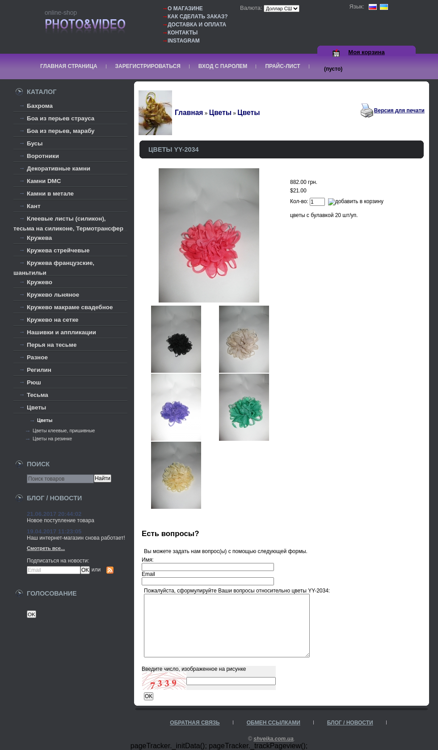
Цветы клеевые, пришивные (64, 430)
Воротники (43, 156)
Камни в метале (50, 193)
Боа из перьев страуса (60, 118)
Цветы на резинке (52, 438)
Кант (34, 206)
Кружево (39, 282)
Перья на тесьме (52, 344)
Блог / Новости (350, 723)
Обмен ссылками (273, 723)
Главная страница (68, 66)
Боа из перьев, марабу (61, 131)
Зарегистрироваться (148, 66)
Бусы (35, 143)
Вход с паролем (223, 66)
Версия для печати (399, 110)
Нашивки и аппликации (61, 332)
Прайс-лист (282, 66)
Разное (37, 357)
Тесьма (37, 395)
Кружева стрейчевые (58, 250)
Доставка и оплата (197, 24)
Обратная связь (194, 723)
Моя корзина (366, 52)
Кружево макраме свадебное (70, 307)
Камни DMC (44, 181)
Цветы (36, 407)
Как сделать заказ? (198, 16)
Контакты (183, 33)
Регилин (39, 369)
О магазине (185, 8)
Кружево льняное (53, 294)
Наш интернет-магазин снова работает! (76, 538)
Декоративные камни (58, 168)
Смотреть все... (46, 548)
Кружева (39, 237)
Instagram (184, 41)
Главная (189, 112)
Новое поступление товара (60, 520)
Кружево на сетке (53, 319)
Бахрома (40, 105)
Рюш (34, 382)
